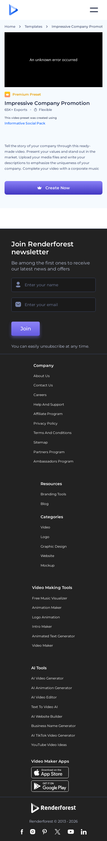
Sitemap (40, 442)
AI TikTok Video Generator (53, 735)
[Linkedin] (84, 832)
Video (45, 527)
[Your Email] (53, 305)
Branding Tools (53, 494)
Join (25, 329)
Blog (45, 504)
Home (10, 26)
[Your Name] (53, 285)
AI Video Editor (44, 697)
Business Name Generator (53, 726)
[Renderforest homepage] (13, 10)
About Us (41, 376)
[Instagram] (32, 832)
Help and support (48, 404)
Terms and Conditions (52, 433)
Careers (40, 395)
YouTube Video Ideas (49, 745)
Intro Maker (42, 626)
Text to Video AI (44, 707)
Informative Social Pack (25, 123)
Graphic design (54, 546)
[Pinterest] (44, 832)
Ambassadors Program (53, 461)
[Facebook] (22, 832)
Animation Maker (47, 607)
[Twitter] (57, 832)
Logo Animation (46, 617)
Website (47, 556)
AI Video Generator (47, 678)
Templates (33, 26)
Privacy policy (45, 423)
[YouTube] (71, 832)
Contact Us (43, 385)
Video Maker (42, 645)
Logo (45, 537)
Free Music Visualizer (49, 598)
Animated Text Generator (53, 636)
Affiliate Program (48, 414)
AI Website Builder (46, 716)
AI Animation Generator (51, 688)
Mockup (47, 565)
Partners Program (49, 452)
